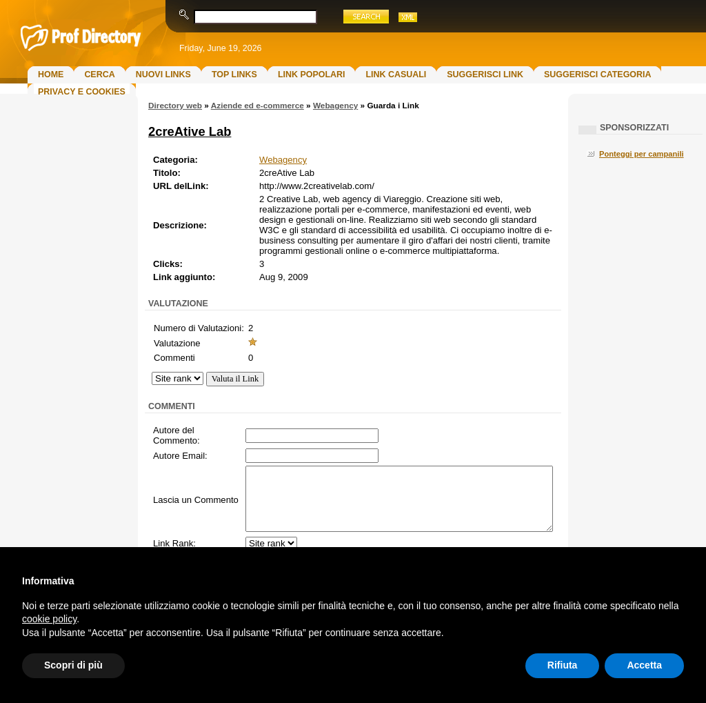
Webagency (335, 105)
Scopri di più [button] (73, 665)
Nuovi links (163, 74)
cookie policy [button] (49, 618)
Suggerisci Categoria (597, 74)
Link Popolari (311, 74)
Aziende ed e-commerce (257, 105)
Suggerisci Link (485, 74)
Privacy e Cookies (81, 92)
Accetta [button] (644, 665)
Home (50, 74)
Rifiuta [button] (562, 665)
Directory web (175, 105)
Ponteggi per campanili (641, 154)
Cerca (99, 74)
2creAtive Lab (189, 131)
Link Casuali (395, 74)
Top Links (234, 74)
